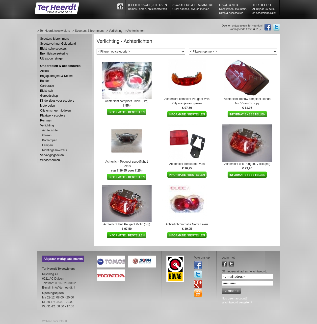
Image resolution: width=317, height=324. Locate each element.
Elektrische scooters (53, 48)
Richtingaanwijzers (54, 150)
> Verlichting (114, 30)
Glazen (47, 135)
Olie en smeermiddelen (55, 110)
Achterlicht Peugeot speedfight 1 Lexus (126, 166)
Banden (45, 81)
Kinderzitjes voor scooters (57, 100)
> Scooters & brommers (88, 30)
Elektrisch (46, 90)
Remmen (46, 120)
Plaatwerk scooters (52, 115)
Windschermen (50, 160)
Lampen (47, 145)
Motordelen (47, 105)
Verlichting (47, 125)
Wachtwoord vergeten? (237, 302)
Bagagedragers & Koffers (57, 76)
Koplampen (49, 140)
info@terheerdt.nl (63, 287)
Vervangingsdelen (52, 155)
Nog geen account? (234, 298)
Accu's (44, 71)
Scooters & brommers (54, 38)
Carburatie (47, 86)
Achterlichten (50, 130)
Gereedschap (49, 95)
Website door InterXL (55, 321)
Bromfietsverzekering (54, 53)
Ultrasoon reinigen (52, 58)
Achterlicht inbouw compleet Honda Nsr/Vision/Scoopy (247, 103)
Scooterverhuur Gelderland (58, 43)
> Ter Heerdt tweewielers (53, 30)
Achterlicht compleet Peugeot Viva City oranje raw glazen (187, 103)
